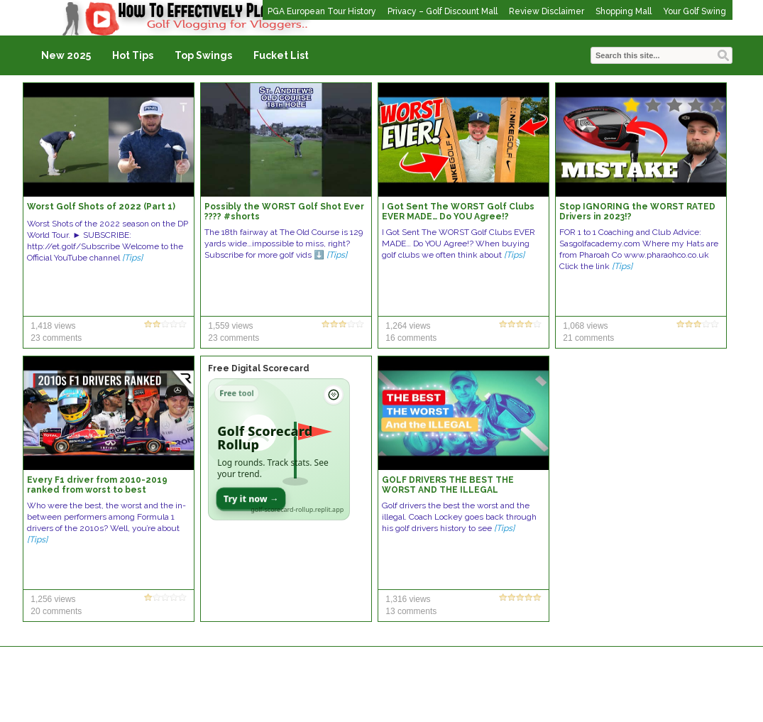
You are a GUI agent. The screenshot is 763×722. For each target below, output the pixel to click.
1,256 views (53, 599)
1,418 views (53, 326)
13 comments (411, 611)
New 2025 (66, 55)
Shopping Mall (623, 11)
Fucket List (281, 55)
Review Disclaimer (546, 11)
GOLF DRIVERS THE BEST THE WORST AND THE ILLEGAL (448, 485)
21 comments (588, 338)
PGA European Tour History (322, 11)
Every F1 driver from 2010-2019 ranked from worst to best (97, 485)
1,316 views (407, 599)
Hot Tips (132, 55)
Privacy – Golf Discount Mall (443, 11)
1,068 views (585, 326)
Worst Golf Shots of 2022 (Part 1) (101, 207)
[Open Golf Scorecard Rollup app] (279, 449)
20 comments (56, 611)
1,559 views (230, 326)
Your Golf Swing (694, 11)
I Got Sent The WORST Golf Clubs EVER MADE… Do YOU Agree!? (458, 211)
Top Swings (203, 55)
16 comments (411, 338)
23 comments (56, 338)
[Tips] (132, 258)
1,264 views (407, 326)
